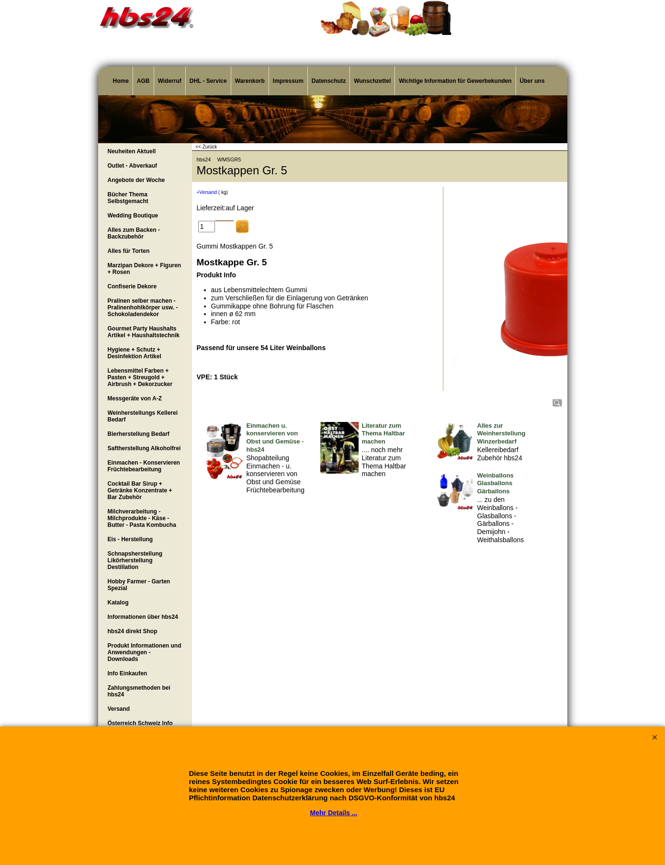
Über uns (532, 81)
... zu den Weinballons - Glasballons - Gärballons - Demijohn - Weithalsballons (500, 520)
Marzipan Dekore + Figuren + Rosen (144, 268)
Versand (119, 709)
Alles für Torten (129, 251)
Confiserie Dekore (132, 286)
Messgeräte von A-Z (135, 398)
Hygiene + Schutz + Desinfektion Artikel (134, 353)
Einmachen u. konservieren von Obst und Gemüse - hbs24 (275, 437)
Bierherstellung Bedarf (138, 434)
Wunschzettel (372, 81)
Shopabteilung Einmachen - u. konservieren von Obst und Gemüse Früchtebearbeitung (275, 474)
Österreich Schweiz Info (140, 723)
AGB (143, 81)
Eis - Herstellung (130, 539)
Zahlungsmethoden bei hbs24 (139, 691)
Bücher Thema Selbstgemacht (128, 198)
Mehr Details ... (334, 813)
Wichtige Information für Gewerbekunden (455, 81)
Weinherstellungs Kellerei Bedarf (143, 416)
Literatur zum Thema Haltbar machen (383, 433)
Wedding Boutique (133, 215)
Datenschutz (329, 81)
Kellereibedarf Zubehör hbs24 (499, 454)
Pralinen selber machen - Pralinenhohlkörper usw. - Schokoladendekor (143, 307)
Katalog (118, 602)
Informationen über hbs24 (143, 617)
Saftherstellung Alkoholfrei (144, 448)
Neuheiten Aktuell (132, 151)
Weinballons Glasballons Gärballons (495, 483)
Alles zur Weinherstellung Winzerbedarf (501, 433)
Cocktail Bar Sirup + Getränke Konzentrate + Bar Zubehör (140, 490)
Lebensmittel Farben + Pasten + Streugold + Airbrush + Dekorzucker (140, 377)
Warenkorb (250, 81)
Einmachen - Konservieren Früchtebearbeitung (144, 466)
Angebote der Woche (136, 180)
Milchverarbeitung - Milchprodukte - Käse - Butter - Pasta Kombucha (142, 518)
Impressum (288, 81)
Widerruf (169, 81)
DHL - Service (208, 81)
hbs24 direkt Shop (133, 631)
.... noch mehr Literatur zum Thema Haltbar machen (384, 462)
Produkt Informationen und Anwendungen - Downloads (144, 652)
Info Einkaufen (127, 673)
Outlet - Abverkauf (133, 165)
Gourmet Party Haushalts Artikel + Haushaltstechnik (144, 332)
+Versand (207, 192)
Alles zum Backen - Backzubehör (134, 233)
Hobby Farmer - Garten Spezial (139, 585)
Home (121, 81)
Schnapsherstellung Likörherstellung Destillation (135, 560)
